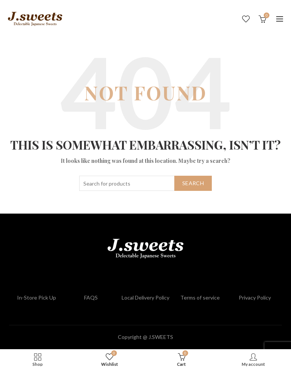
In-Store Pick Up (36, 297)
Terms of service (200, 297)
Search (193, 183)
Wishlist (246, 19)
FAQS (91, 297)
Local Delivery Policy (145, 297)
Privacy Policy (255, 297)
